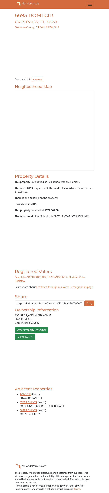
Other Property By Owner (31, 330)
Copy (89, 303)
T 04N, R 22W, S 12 (48, 27)
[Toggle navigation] (90, 4)
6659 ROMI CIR (28, 410)
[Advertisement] (54, 53)
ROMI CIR (25, 394)
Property (37, 79)
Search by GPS (25, 337)
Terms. (77, 488)
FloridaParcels (27, 3)
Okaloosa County (25, 27)
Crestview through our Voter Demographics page (64, 287)
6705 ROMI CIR (28, 402)
